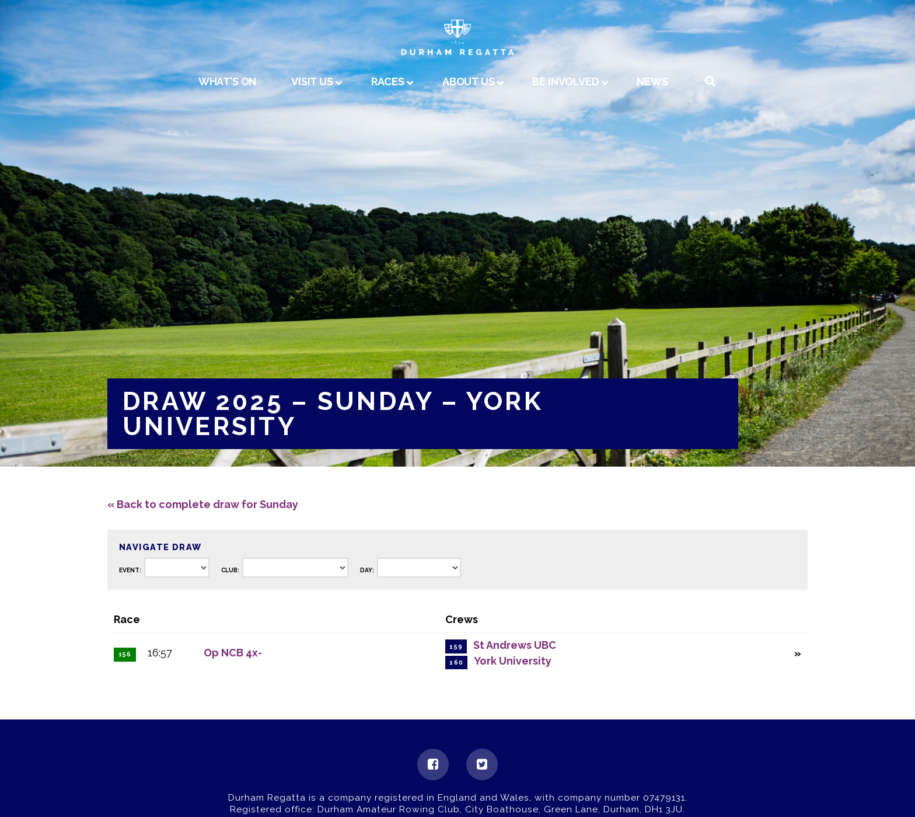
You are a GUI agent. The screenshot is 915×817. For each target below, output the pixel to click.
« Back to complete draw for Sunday (202, 504)
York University (512, 661)
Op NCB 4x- (233, 652)
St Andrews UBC (514, 645)
